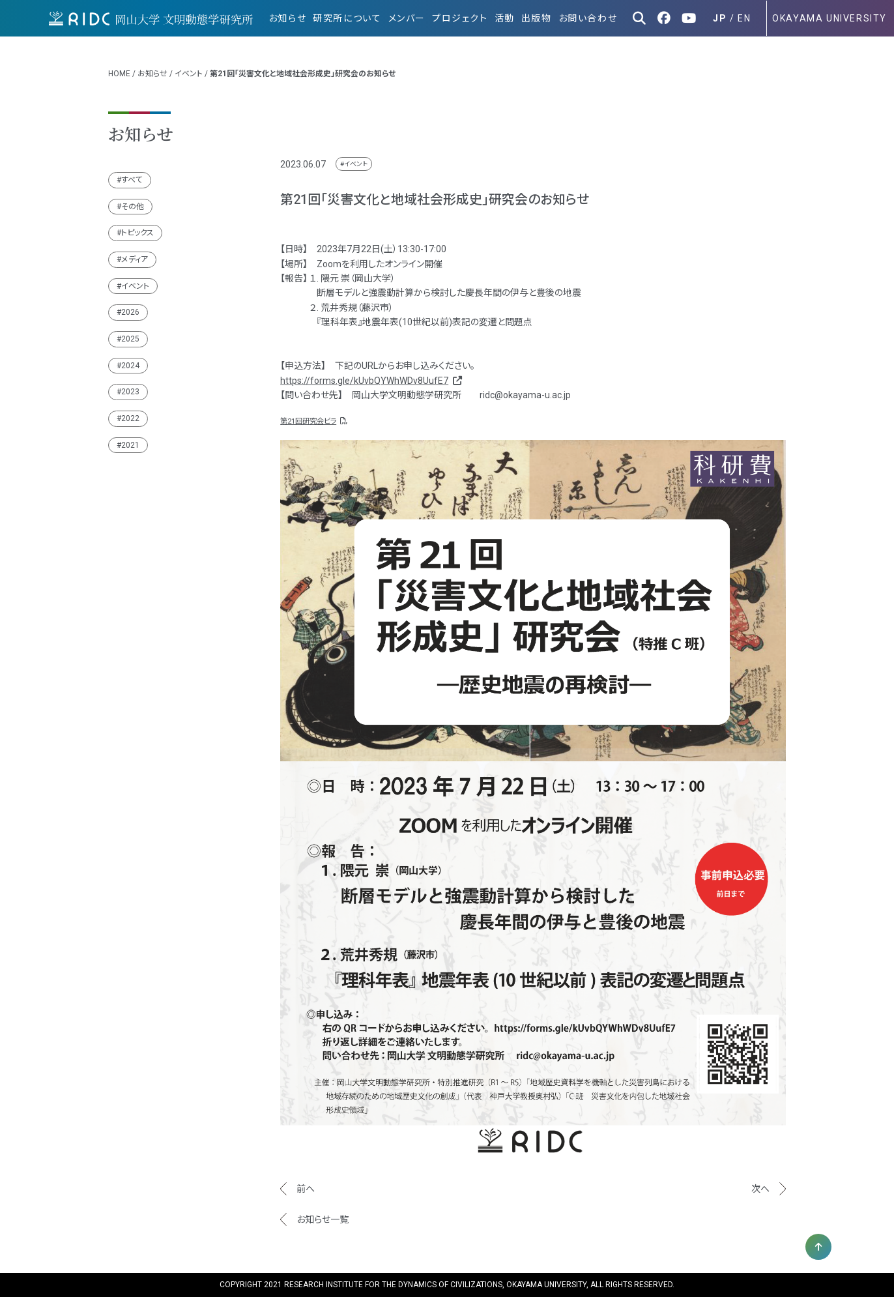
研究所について (347, 18)
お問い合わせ (588, 18)
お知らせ (287, 18)
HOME (119, 73)
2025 (130, 338)
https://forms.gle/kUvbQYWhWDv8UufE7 (370, 380)
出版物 (536, 18)
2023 (130, 391)
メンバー (406, 18)
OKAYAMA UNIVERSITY (829, 18)
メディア (134, 259)
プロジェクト (460, 18)
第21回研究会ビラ (313, 421)
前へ (305, 1189)
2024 (130, 365)
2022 (130, 418)
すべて (132, 179)
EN (744, 18)
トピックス (137, 232)
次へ (760, 1189)
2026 (130, 312)
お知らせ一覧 (322, 1219)
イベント (189, 73)
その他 (132, 206)
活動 (505, 18)
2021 (130, 445)
